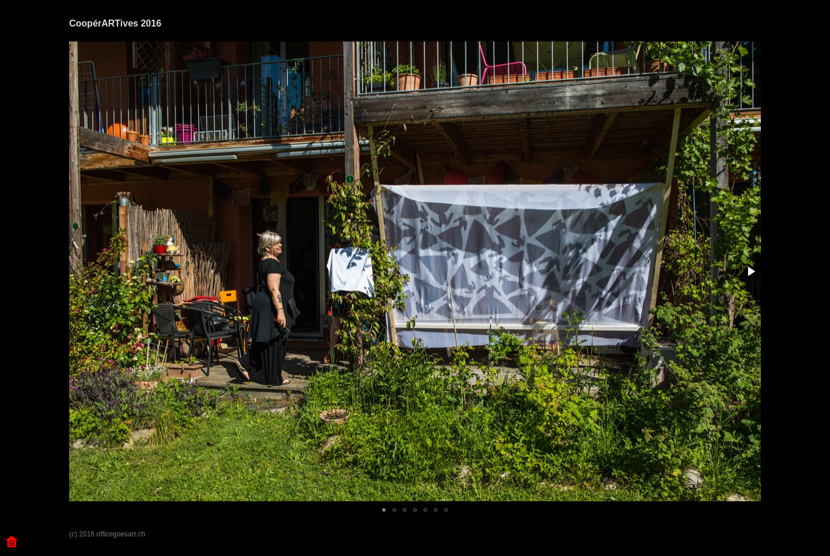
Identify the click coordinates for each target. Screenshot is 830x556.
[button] (750, 271)
